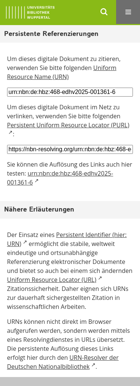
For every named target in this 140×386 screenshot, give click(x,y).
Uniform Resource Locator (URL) (51, 280)
